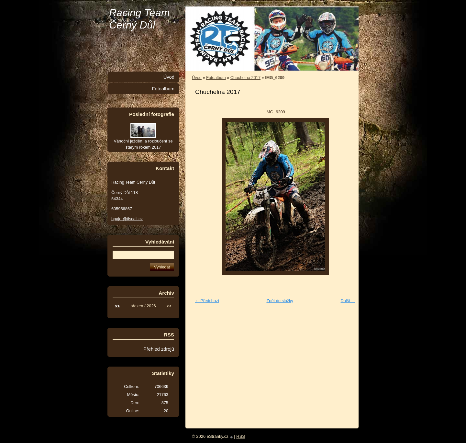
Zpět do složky (279, 300)
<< (117, 305)
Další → (347, 300)
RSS (240, 436)
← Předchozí (207, 300)
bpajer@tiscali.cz (127, 218)
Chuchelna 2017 (245, 77)
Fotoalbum (216, 77)
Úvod (197, 77)
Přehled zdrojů (158, 349)
